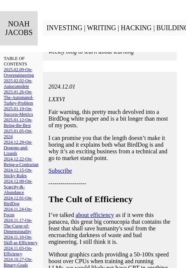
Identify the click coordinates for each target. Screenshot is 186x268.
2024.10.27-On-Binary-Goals (18, 262)
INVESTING (64, 28)
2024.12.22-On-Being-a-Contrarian (21, 161)
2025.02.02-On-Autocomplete (18, 83)
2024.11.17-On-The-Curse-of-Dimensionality (18, 226)
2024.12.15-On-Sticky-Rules (18, 173)
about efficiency (95, 215)
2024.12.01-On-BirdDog (18, 200)
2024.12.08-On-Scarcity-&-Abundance (18, 187)
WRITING (101, 28)
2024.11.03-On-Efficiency (18, 251)
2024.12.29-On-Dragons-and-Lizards (18, 148)
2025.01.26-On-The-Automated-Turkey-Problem (19, 97)
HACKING (136, 28)
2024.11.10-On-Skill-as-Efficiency (20, 239)
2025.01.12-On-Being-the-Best (18, 122)
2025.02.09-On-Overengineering (19, 72)
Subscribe (60, 171)
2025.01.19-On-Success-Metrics (18, 111)
